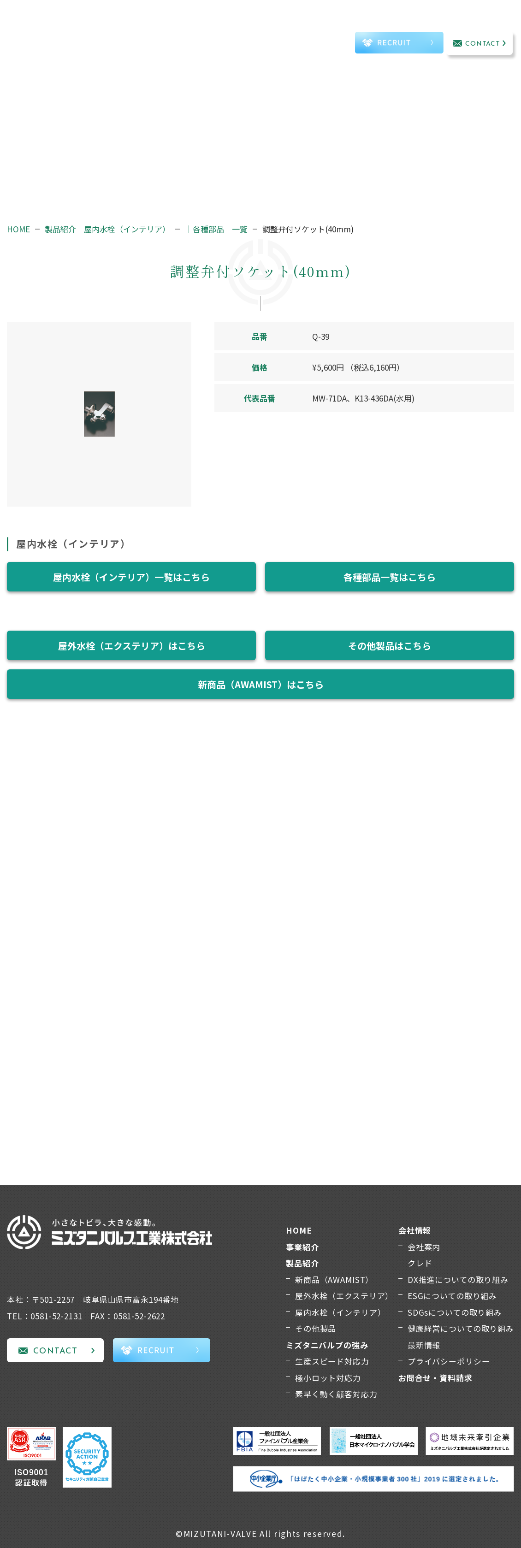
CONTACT (483, 44)
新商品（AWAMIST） (334, 1279)
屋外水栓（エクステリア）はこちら (131, 645)
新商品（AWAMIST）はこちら (261, 684)
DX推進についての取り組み (458, 1279)
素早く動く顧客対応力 (336, 1394)
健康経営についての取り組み (461, 1328)
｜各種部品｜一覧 (216, 229)
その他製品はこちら (389, 645)
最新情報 (424, 1345)
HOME (18, 229)
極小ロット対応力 (328, 1377)
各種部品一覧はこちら (389, 577)
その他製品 (315, 1328)
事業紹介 (107, 31)
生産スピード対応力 (332, 1361)
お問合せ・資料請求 (435, 1377)
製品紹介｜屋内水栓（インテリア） (107, 229)
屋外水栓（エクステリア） (344, 1295)
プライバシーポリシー (449, 1361)
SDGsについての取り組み (455, 1312)
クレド (420, 1263)
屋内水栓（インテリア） (340, 1312)
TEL (327, 44)
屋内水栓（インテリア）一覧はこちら (131, 577)
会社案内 (424, 1247)
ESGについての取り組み (452, 1295)
